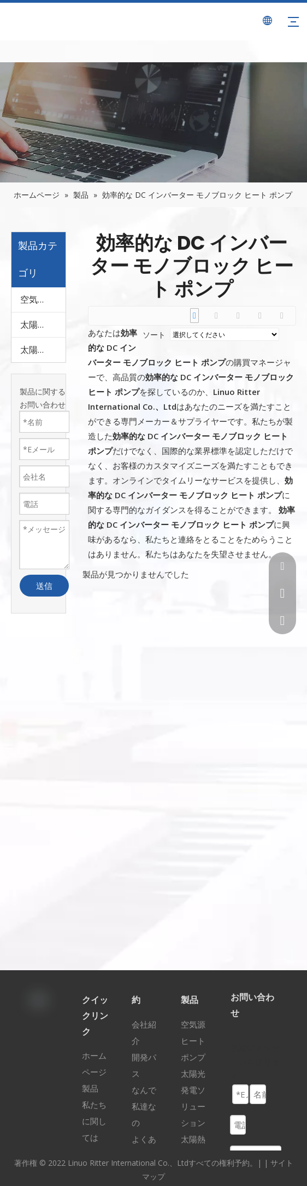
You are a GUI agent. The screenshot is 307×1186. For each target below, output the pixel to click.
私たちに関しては (94, 1121)
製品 (90, 1088)
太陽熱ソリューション (43, 350)
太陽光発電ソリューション (43, 324)
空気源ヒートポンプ (43, 299)
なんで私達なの (144, 1106)
